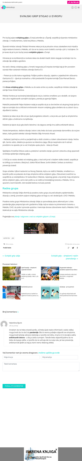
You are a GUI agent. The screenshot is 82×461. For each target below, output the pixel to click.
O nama (58, 424)
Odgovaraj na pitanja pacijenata (40, 430)
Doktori (5, 424)
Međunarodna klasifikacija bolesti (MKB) (14, 442)
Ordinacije (6, 427)
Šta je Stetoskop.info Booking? (39, 424)
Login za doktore (35, 444)
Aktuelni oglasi (61, 444)
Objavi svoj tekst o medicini (38, 434)
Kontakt (58, 441)
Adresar (58, 437)
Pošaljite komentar (14, 386)
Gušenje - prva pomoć (67, 287)
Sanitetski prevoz (26, 287)
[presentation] (19, 377)
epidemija (6, 238)
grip (13, 238)
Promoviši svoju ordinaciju (38, 437)
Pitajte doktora (7, 434)
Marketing (59, 434)
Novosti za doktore (35, 441)
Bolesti (5, 437)
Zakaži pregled (8, 430)
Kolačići (58, 430)
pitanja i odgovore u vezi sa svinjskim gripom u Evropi (34, 217)
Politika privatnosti (62, 427)
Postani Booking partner (37, 427)
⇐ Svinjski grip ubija (11, 256)
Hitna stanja (9, 244)
